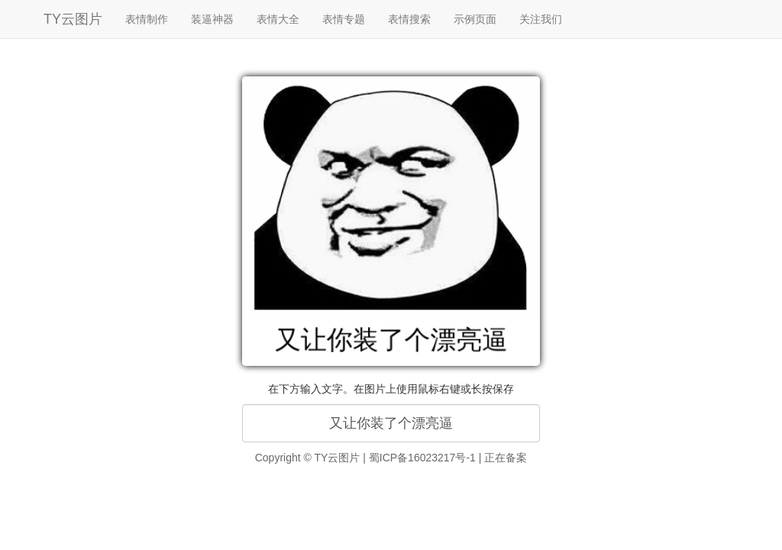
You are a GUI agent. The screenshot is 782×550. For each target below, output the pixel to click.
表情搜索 (409, 19)
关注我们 (540, 19)
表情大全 (278, 19)
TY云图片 (73, 19)
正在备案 (505, 457)
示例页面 (475, 19)
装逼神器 (212, 19)
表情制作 (146, 19)
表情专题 (343, 19)
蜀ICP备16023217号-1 (422, 457)
